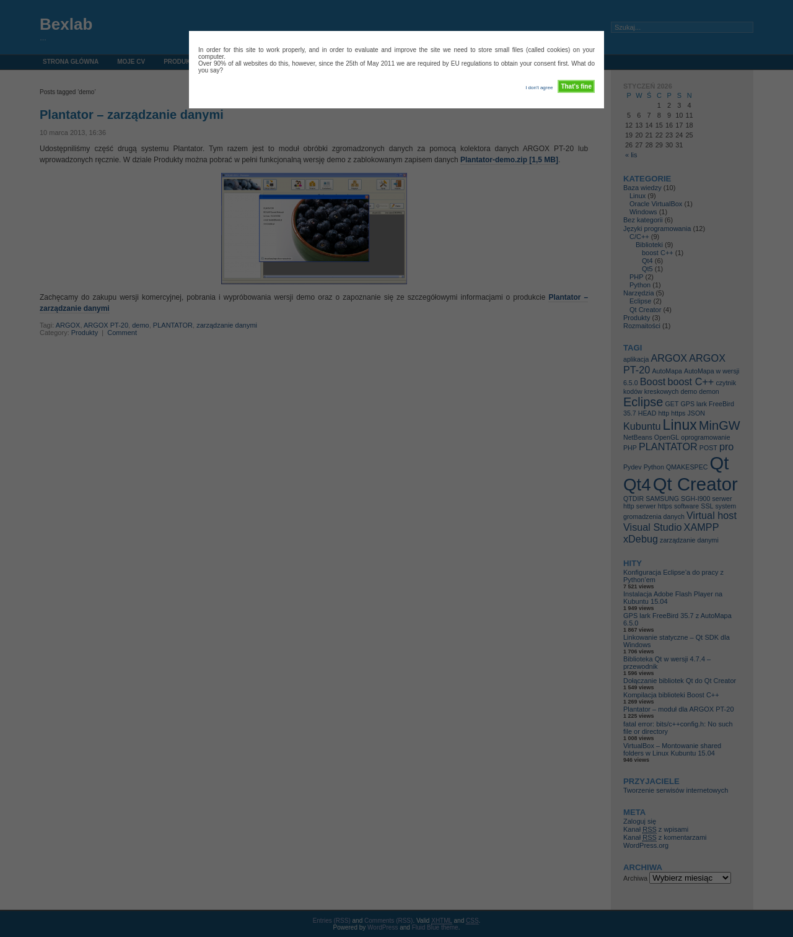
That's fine (576, 86)
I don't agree (539, 87)
